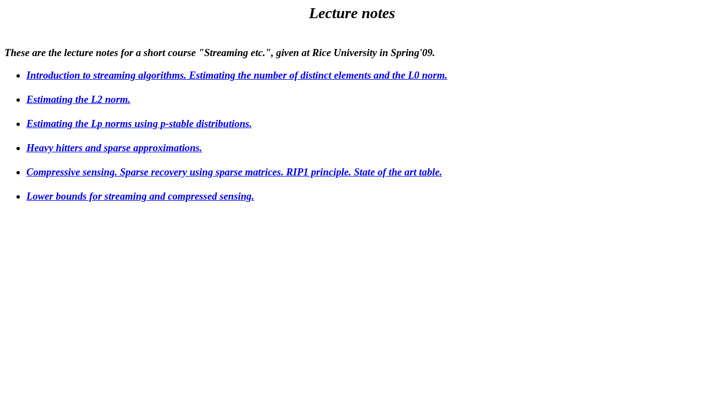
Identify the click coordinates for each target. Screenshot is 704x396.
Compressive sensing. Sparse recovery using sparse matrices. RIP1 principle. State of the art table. (234, 172)
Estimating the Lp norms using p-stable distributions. (139, 123)
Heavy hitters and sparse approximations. (114, 147)
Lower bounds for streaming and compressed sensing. (140, 196)
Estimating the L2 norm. (78, 99)
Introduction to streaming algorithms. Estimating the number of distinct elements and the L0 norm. (236, 75)
